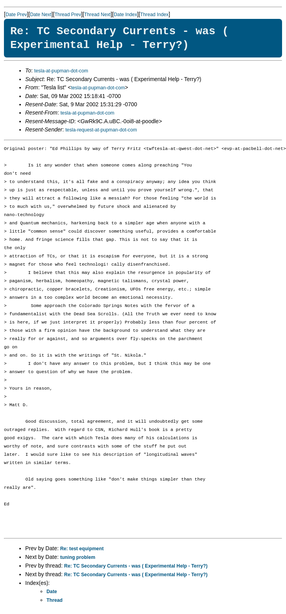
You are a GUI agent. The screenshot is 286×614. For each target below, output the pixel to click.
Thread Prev (67, 14)
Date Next (40, 14)
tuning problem (77, 557)
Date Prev (16, 14)
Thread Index (154, 14)
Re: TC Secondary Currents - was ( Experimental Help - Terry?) (136, 566)
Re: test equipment (82, 548)
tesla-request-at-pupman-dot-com (101, 130)
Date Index (125, 14)
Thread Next (97, 14)
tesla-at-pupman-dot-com (61, 71)
